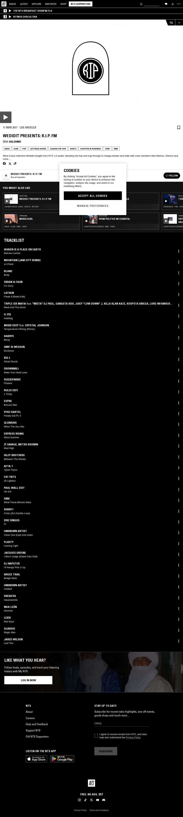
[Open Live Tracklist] (170, 23)
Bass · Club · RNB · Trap (15, 226)
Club (16, 148)
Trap (107, 148)
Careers (30, 718)
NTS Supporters (80, 4)
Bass (7, 148)
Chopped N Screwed (90, 148)
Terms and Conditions (99, 810)
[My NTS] (172, 4)
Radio (12, 4)
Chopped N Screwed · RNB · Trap (99, 226)
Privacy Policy (133, 737)
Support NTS (33, 730)
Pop (24, 148)
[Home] (3, 3)
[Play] (91, 71)
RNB (116, 148)
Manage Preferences (92, 206)
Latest (24, 4)
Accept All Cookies (92, 195)
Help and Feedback (37, 724)
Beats (73, 148)
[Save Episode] (178, 127)
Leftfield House (38, 148)
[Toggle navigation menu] (179, 3)
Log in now (28, 680)
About (29, 712)
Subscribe (106, 751)
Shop (63, 4)
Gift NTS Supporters (37, 736)
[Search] (141, 4)
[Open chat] (166, 4)
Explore (36, 4)
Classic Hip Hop (58, 148)
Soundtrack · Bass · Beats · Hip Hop (21, 206)
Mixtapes (50, 4)
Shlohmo (15, 141)
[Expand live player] (179, 23)
